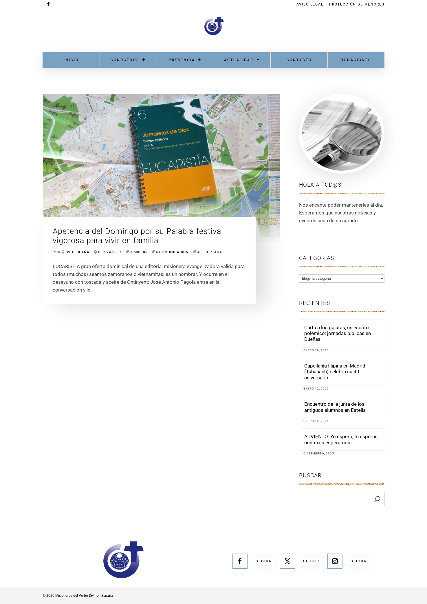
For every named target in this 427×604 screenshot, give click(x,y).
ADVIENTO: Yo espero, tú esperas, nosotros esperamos (341, 439)
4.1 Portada (209, 252)
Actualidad (239, 60)
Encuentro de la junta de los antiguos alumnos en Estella (335, 407)
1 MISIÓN (138, 252)
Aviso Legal (309, 4)
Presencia (182, 60)
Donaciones (356, 60)
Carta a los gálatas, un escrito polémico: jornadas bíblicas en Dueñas (337, 333)
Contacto (299, 60)
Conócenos (125, 60)
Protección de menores (356, 4)
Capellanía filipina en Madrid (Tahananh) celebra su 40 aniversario (334, 372)
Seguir (264, 561)
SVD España (77, 252)
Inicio (71, 60)
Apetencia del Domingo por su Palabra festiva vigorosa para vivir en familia (137, 236)
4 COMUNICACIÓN (172, 252)
